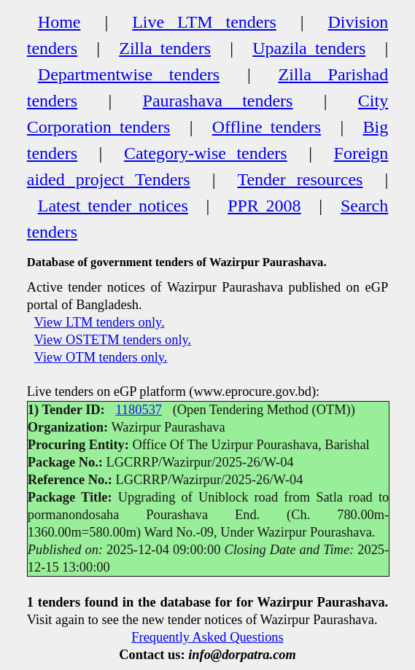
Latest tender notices (113, 205)
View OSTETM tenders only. (112, 339)
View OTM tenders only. (101, 357)
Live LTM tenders (204, 21)
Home (59, 21)
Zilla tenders (165, 48)
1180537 (138, 409)
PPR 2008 (264, 205)
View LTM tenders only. (99, 322)
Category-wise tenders (205, 153)
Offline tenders (266, 126)
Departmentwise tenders (129, 74)
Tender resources (299, 179)
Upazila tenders (308, 48)
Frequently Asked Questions (207, 637)
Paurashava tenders (218, 100)
